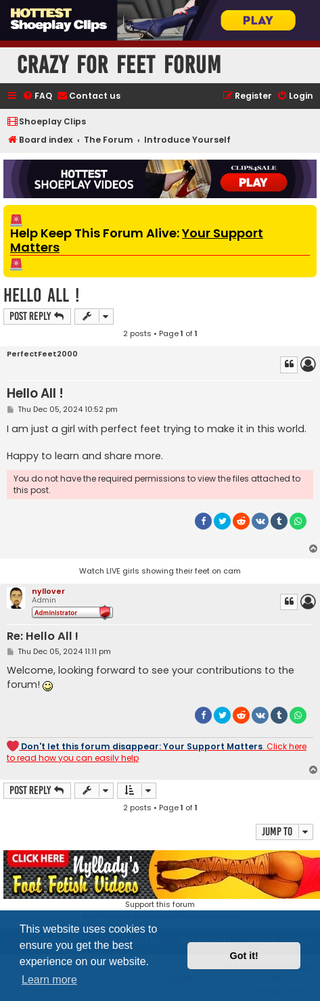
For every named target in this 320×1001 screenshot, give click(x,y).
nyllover (48, 591)
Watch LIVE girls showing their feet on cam (160, 570)
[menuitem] (37, 96)
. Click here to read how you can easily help (156, 752)
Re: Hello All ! (42, 637)
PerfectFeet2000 (42, 354)
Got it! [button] (244, 955)
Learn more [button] (49, 979)
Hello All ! (41, 295)
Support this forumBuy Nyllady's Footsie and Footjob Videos (160, 885)
